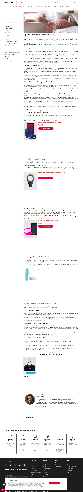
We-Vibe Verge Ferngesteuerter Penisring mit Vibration (51, 172)
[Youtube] (19, 465)
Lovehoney (45, 472)
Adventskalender (9, 28)
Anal (7, 37)
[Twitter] (15, 465)
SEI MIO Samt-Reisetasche (27, 375)
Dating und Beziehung (10, 50)
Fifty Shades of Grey (46, 468)
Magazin (32, 464)
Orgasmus (7, 48)
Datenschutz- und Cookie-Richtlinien (39, 491)
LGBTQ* (6, 58)
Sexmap (32, 468)
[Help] (4, 490)
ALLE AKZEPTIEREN (54, 482)
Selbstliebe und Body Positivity (12, 52)
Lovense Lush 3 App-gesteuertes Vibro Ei (48, 220)
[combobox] (13, 21)
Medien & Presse (34, 470)
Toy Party (32, 476)
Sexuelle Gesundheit (9, 54)
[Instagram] (10, 465)
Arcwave (44, 466)
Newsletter (33, 466)
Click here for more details (43, 131)
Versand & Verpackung (71, 466)
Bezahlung (69, 464)
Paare (7, 39)
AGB (68, 472)
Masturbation (8, 47)
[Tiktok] (24, 465)
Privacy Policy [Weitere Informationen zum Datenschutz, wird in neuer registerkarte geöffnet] (41, 486)
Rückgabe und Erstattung (60, 464)
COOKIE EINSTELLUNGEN (54, 485)
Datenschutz (69, 470)
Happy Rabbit (45, 474)
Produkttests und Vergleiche (12, 41)
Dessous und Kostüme (10, 61)
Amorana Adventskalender (36, 472)
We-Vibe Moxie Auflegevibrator (45, 268)
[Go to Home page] (9, 2)
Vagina (7, 33)
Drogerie (7, 56)
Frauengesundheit (9, 60)
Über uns (33, 462)
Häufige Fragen (70, 468)
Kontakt (68, 462)
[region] (36, 484)
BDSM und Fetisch (9, 45)
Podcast (32, 474)
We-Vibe (44, 464)
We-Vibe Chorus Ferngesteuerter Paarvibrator (49, 122)
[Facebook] (6, 465)
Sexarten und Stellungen (10, 43)
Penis (7, 35)
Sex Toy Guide (8, 32)
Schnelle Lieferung (58, 462)
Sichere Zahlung (58, 466)
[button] (4, 484)
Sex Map (7, 63)
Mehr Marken (45, 476)
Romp (44, 470)
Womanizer (7, 30)
